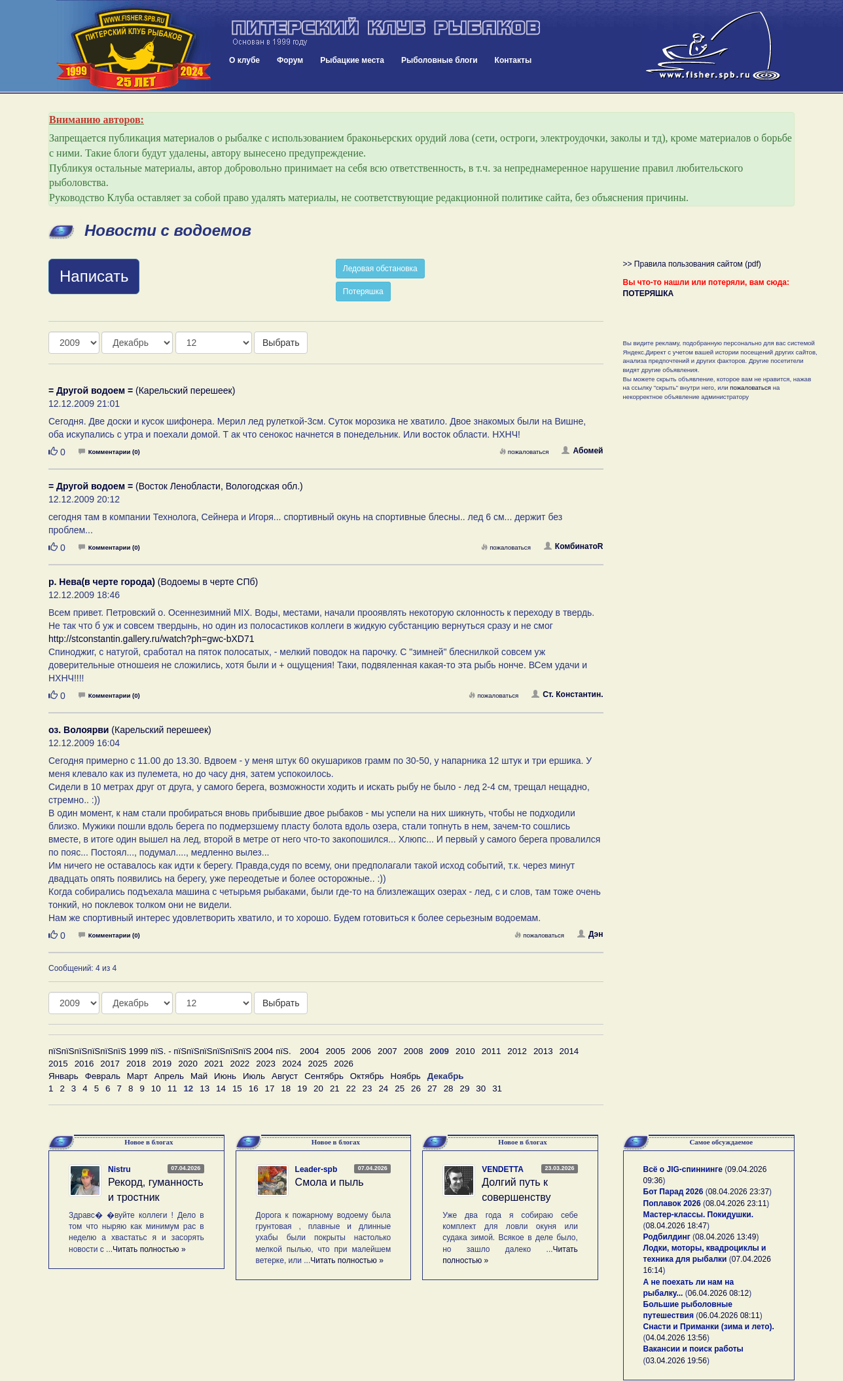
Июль (254, 1076)
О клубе (244, 60)
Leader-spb (316, 1169)
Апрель (169, 1076)
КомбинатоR (573, 546)
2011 (491, 1051)
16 (254, 1088)
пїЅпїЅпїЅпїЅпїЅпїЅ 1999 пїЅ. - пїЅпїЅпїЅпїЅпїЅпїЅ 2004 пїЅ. (169, 1051)
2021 (214, 1064)
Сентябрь (324, 1076)
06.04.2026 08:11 (728, 1315)
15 (237, 1088)
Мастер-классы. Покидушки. (698, 1214)
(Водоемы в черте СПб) (153, 582)
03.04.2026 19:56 (676, 1360)
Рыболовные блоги (439, 60)
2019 (162, 1064)
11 (172, 1088)
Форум (290, 60)
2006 (361, 1051)
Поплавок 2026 (672, 1203)
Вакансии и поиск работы (693, 1348)
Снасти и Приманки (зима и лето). (708, 1326)
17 (270, 1088)
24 (383, 1088)
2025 (318, 1064)
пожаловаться (524, 451)
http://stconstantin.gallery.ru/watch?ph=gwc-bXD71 (151, 639)
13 (204, 1088)
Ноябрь (406, 1076)
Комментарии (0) (109, 451)
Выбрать (280, 342)
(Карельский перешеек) (141, 390)
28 (449, 1088)
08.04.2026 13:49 (725, 1236)
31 (497, 1088)
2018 (136, 1064)
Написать (94, 276)
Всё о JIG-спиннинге (683, 1169)
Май (198, 1076)
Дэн (590, 934)
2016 (84, 1064)
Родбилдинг (667, 1236)
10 (156, 1088)
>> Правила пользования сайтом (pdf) (692, 264)
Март (137, 1076)
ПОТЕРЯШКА (648, 293)
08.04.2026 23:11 (736, 1203)
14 (221, 1088)
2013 (543, 1051)
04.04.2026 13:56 (676, 1337)
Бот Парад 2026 (673, 1191)
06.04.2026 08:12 (718, 1293)
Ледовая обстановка (380, 268)
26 (416, 1088)
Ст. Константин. (567, 694)
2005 (336, 1051)
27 (432, 1088)
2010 (465, 1051)
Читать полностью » (149, 1249)
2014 (569, 1051)
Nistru (119, 1169)
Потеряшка (363, 291)
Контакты (513, 60)
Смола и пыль (329, 1182)
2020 (188, 1064)
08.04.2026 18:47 (676, 1225)
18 (286, 1088)
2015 (58, 1064)
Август (285, 1076)
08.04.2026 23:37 (738, 1191)
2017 (110, 1064)
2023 (266, 1064)
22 (351, 1088)
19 (302, 1088)
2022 (240, 1064)
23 (367, 1088)
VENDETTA (503, 1169)
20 (318, 1088)
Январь (63, 1076)
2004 (309, 1051)
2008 (413, 1051)
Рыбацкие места (352, 60)
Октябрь (367, 1076)
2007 (387, 1051)
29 (465, 1088)
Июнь (225, 1076)
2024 (292, 1064)
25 (399, 1088)
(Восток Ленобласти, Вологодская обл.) (175, 486)
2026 (343, 1064)
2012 (517, 1051)
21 (335, 1088)
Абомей (582, 450)
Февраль (102, 1076)
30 (481, 1088)
